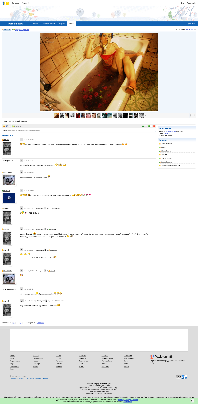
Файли (35, 366)
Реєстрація (191, 3)
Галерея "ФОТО (165, 158)
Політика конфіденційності (37, 379)
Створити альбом (48, 24)
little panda (7, 172)
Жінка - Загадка (165, 151)
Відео (12, 364)
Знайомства (83, 361)
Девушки (163, 154)
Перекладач (15, 361)
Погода (58, 358)
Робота (36, 355)
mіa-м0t (7, 30)
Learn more (127, 402)
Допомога (191, 24)
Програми (82, 355)
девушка (20, 130)
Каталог (105, 355)
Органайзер (14, 366)
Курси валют (129, 358)
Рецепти (59, 366)
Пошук (58, 355)
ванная (32, 130)
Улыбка (162, 147)
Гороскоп (82, 358)
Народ (35, 361)
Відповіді (105, 366)
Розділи (24, 3)
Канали (71, 24)
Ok (192, 401)
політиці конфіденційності (128, 400)
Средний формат (21, 30)
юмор (10, 130)
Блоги (126, 361)
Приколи (59, 361)
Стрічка (62, 24)
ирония (37, 130)
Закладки (128, 355)
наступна (189, 29)
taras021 (6, 191)
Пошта (12, 355)
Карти (81, 364)
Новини (104, 364)
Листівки (59, 364)
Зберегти (17, 126)
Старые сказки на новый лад (169, 165)
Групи (126, 366)
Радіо (12, 369)
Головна (15, 3)
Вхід (182, 3)
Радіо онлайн (164, 356)
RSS (12, 358)
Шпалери (36, 364)
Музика (81, 366)
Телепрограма (107, 358)
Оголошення (38, 358)
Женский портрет (165, 162)
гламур (14, 130)
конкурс (26, 130)
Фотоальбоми (107, 361)
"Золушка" (167, 133)
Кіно (126, 364)
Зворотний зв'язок (17, 379)
